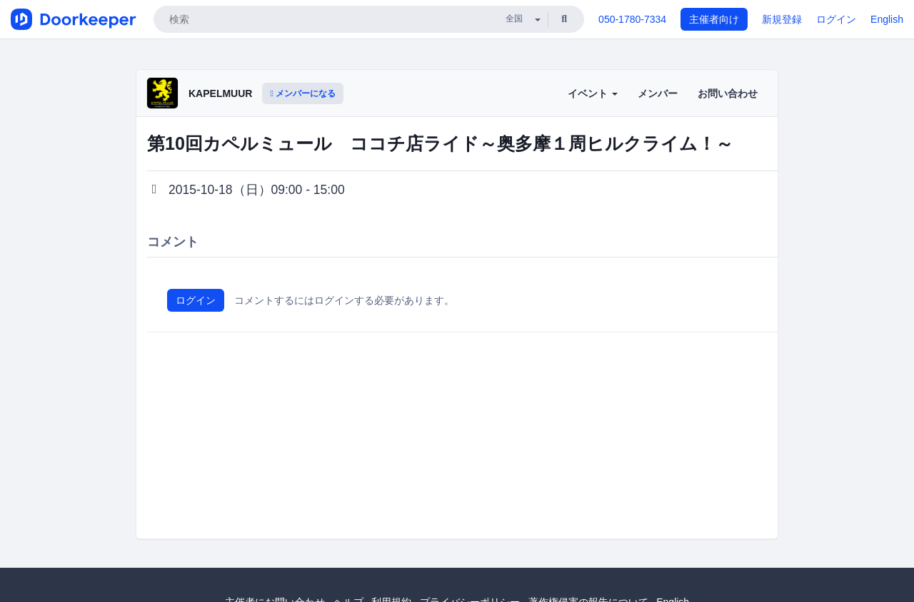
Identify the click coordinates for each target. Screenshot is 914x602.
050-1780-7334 (632, 19)
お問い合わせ (728, 93)
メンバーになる (303, 93)
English (886, 19)
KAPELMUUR (220, 93)
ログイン (836, 19)
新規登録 (782, 19)
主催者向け (714, 19)
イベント (593, 93)
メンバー (658, 93)
